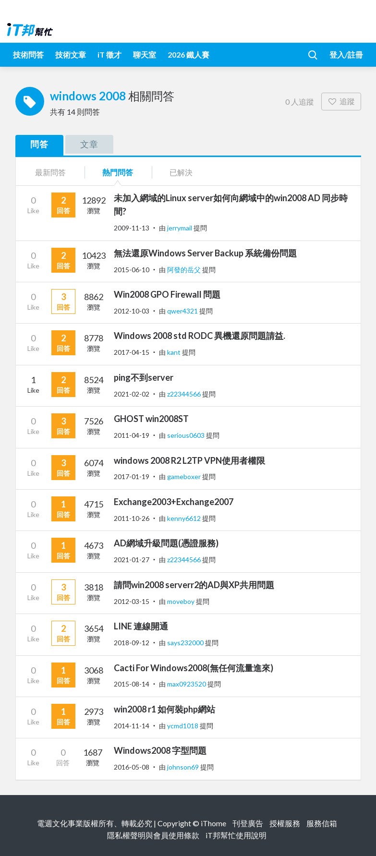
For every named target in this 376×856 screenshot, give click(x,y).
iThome (213, 823)
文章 (89, 144)
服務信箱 (321, 823)
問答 (39, 144)
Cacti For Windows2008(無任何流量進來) (193, 668)
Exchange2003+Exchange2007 (173, 501)
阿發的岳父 (184, 269)
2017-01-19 (131, 476)
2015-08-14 (131, 684)
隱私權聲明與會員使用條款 (153, 835)
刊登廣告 (247, 823)
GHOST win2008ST (151, 418)
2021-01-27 (131, 559)
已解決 (181, 172)
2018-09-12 (131, 643)
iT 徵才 (109, 54)
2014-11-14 (131, 726)
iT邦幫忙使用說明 (236, 835)
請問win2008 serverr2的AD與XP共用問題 (194, 584)
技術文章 (70, 54)
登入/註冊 (346, 54)
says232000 (186, 643)
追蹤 (341, 101)
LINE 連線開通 (141, 626)
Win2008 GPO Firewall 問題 (167, 294)
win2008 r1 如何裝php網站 (164, 709)
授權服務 (284, 823)
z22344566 (184, 394)
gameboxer (184, 476)
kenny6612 (184, 518)
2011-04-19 (131, 435)
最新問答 (50, 172)
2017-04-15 (131, 352)
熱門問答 (117, 172)
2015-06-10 (131, 269)
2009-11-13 (131, 228)
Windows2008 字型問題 (160, 750)
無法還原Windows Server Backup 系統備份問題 (205, 253)
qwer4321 (183, 311)
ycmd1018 (183, 726)
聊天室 (144, 54)
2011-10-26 (131, 518)
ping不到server (143, 377)
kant (174, 352)
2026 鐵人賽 (188, 54)
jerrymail (180, 228)
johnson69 (183, 767)
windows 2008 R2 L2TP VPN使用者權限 (189, 460)
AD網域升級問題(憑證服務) (166, 543)
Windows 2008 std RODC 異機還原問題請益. (199, 335)
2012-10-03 (131, 311)
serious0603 (186, 435)
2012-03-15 (131, 601)
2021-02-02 (131, 394)
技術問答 (28, 54)
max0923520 (187, 684)
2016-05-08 (131, 767)
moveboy (181, 601)
